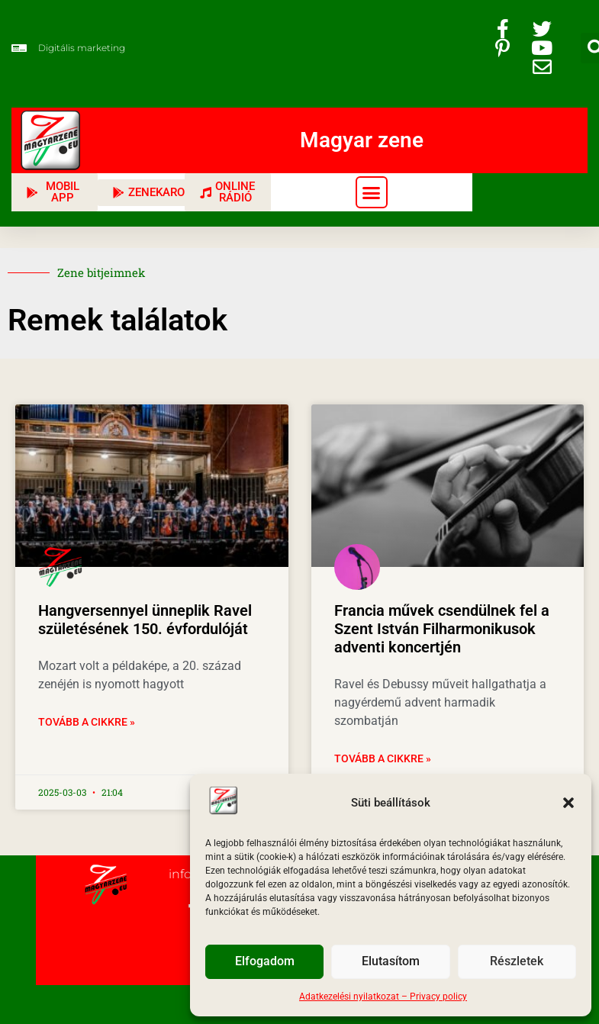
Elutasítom (390, 962)
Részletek (516, 962)
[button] (568, 802)
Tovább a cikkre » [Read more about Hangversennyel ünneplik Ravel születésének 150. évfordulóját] (86, 722)
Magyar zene (361, 140)
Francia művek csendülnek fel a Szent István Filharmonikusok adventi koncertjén (441, 628)
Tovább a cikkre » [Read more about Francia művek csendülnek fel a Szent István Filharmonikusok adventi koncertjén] (382, 758)
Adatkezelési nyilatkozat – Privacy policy (383, 996)
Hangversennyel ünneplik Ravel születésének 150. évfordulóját (145, 619)
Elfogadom (264, 962)
